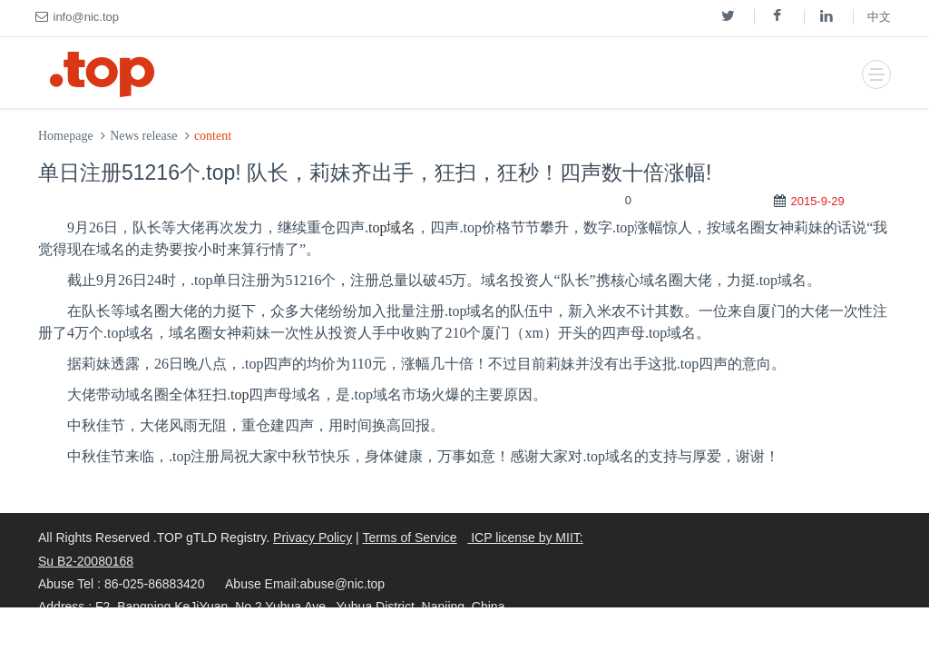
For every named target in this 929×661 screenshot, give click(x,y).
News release (143, 136)
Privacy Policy (312, 537)
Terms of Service (409, 537)
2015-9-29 (817, 201)
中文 (879, 17)
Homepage (65, 136)
